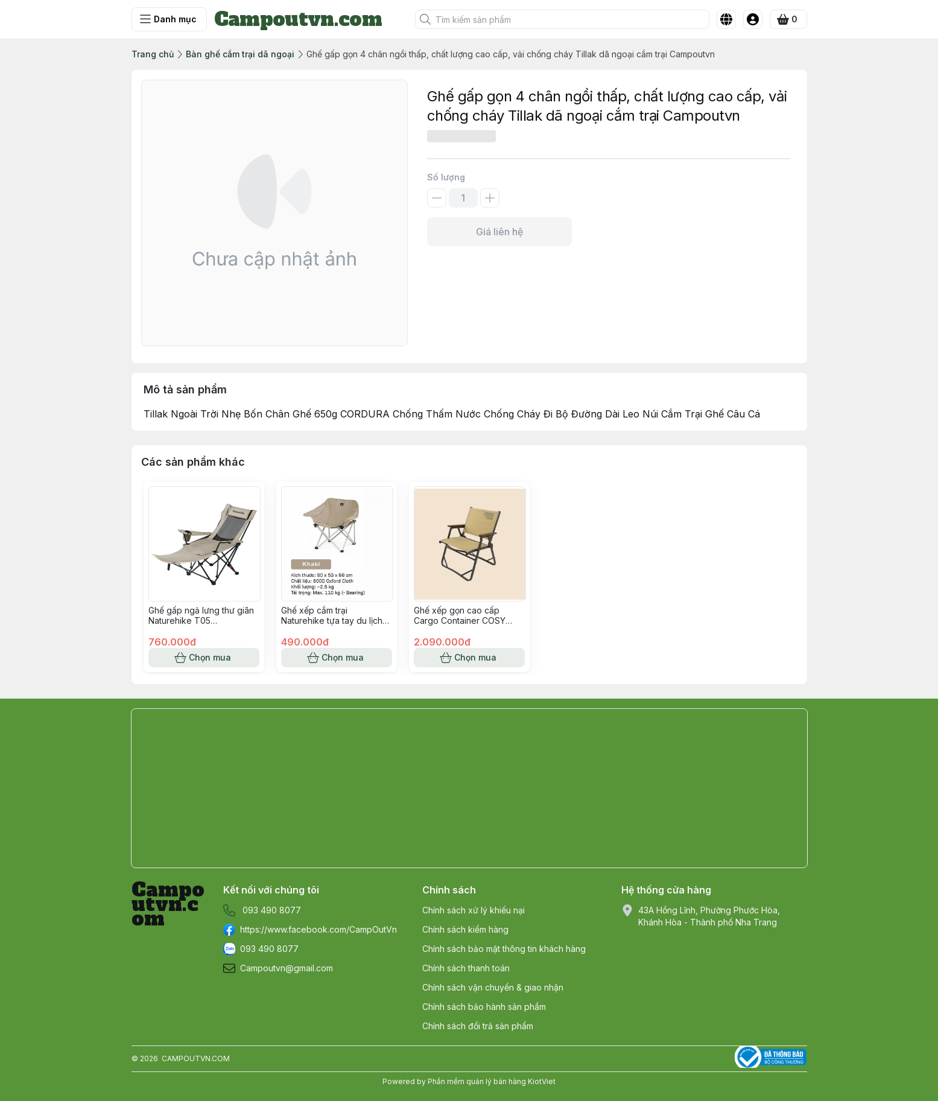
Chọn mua (203, 657)
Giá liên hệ (499, 231)
